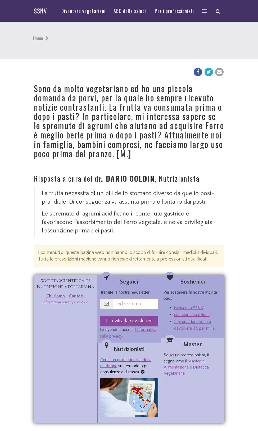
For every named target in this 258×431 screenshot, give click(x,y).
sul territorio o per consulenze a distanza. (125, 365)
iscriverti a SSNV (188, 308)
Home (38, 38)
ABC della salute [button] (130, 10)
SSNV (40, 10)
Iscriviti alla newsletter (129, 321)
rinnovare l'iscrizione (192, 314)
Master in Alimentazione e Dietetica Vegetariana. (186, 367)
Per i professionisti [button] (174, 10)
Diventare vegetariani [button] (83, 10)
